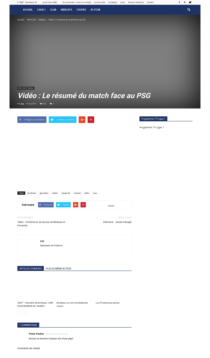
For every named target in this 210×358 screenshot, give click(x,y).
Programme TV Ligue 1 (151, 127)
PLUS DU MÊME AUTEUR (58, 268)
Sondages (112, 2)
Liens (122, 2)
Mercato (66, 9)
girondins (44, 193)
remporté (65, 193)
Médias (30, 88)
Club (53, 9)
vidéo (86, 193)
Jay (22, 103)
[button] (189, 10)
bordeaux (31, 193)
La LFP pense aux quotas (107, 303)
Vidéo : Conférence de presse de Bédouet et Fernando (41, 224)
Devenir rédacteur (136, 2)
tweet (111, 205)
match (55, 193)
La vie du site (99, 2)
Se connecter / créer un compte (77, 2)
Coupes (81, 9)
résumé (77, 193)
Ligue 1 (41, 9)
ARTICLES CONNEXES (30, 268)
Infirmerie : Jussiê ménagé (117, 222)
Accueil (28, 9)
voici (95, 193)
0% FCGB (95, 9)
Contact (150, 2)
